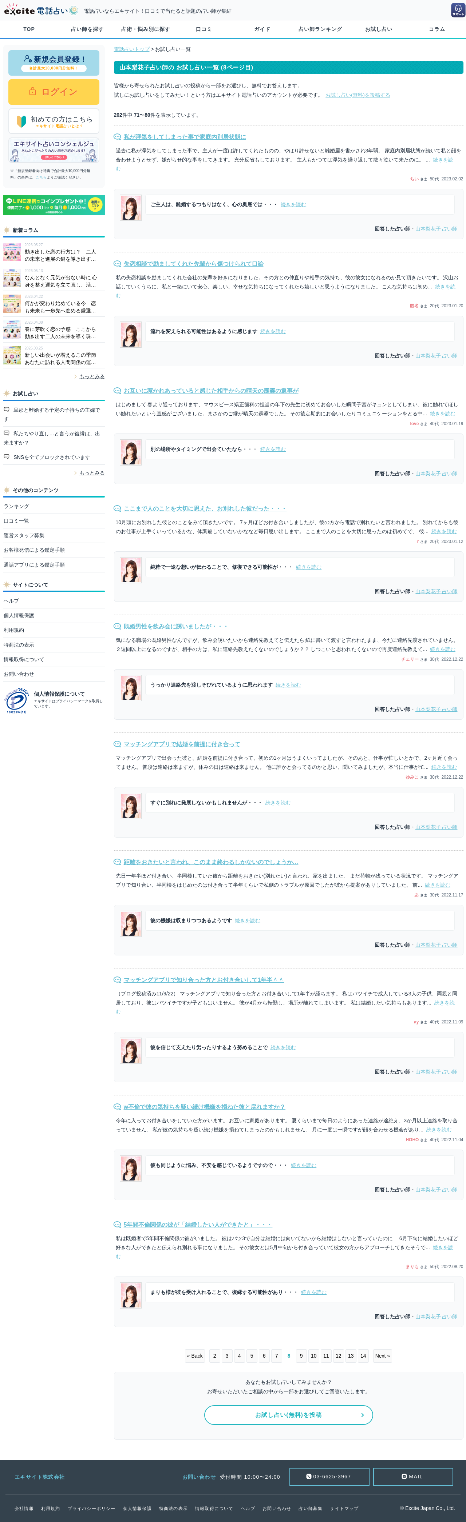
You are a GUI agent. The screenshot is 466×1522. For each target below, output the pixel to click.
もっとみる (92, 376)
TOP (29, 29)
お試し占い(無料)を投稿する (357, 95)
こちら (41, 177)
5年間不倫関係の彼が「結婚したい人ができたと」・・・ (198, 1225)
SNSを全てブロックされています (51, 457)
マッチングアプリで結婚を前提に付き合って (182, 744)
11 (326, 1356)
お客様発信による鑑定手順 (34, 550)
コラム (437, 29)
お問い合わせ (19, 674)
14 (363, 1356)
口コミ (204, 29)
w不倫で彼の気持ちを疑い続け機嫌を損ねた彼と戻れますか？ (204, 1107)
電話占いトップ (132, 49)
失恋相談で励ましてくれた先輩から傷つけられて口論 (194, 264)
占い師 (436, 229)
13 (351, 1356)
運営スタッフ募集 (24, 535)
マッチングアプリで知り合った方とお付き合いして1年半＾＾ (204, 980)
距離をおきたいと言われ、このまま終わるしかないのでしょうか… (211, 862)
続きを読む (293, 204)
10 (314, 1356)
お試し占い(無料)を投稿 (288, 1415)
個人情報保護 (19, 615)
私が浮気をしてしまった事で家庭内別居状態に (185, 137)
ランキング (16, 506)
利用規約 (14, 630)
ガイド (262, 29)
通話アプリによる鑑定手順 (34, 565)
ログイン (58, 92)
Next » (382, 1356)
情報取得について (24, 659)
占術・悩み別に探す (145, 29)
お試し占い (378, 29)
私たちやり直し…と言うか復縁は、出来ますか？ (52, 438)
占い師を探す (87, 29)
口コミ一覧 (16, 521)
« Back (195, 1356)
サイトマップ (344, 1508)
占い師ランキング (320, 29)
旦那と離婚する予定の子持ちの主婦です (52, 414)
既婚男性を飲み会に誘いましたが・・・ (176, 626)
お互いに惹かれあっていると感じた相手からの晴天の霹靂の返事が (211, 391)
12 (338, 1356)
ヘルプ (11, 601)
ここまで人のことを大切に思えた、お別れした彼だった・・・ (205, 509)
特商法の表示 (19, 645)
